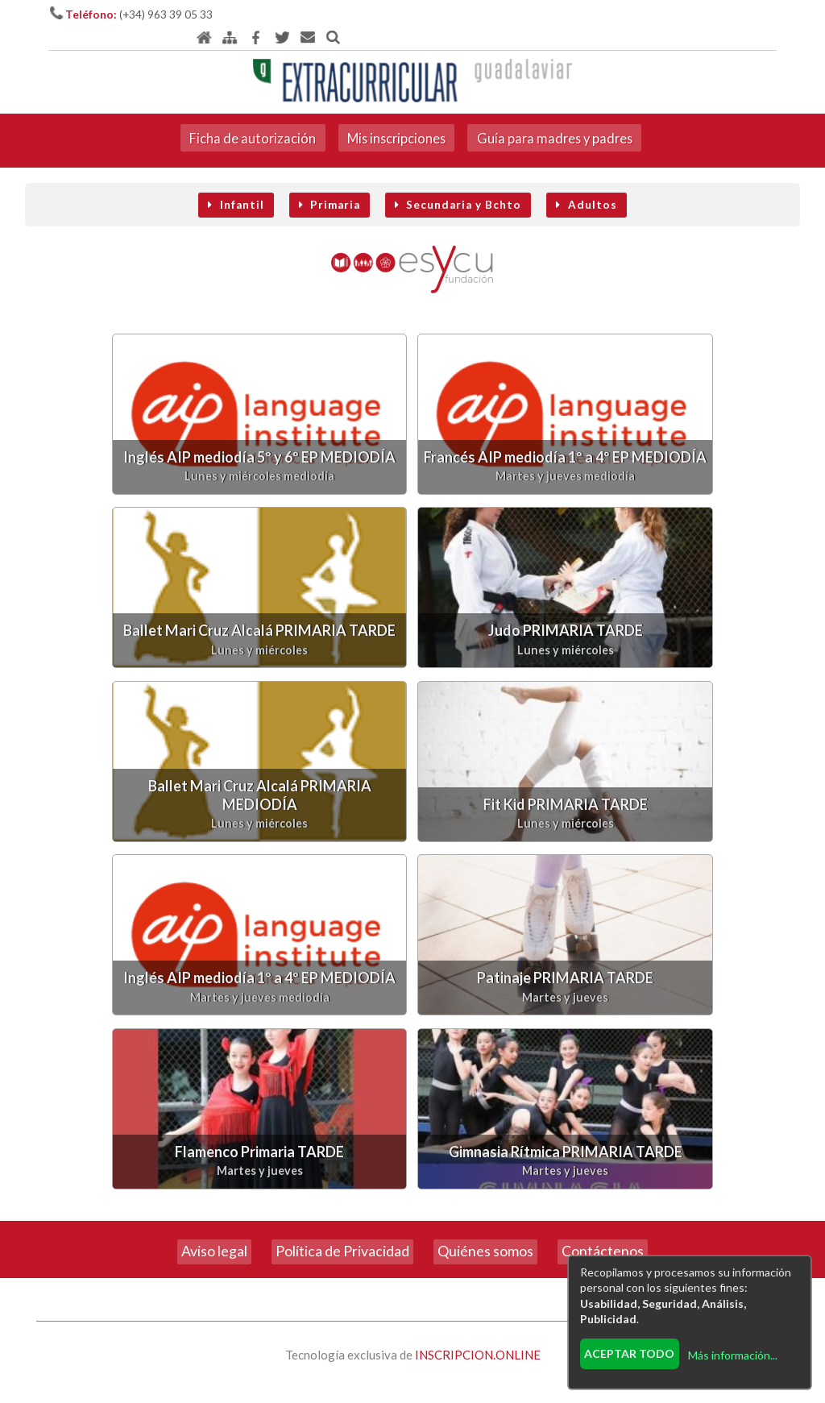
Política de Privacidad (342, 1234)
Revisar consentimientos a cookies (413, 1393)
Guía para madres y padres (558, 117)
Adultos (586, 185)
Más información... (731, 1353)
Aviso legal (214, 1234)
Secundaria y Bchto (458, 185)
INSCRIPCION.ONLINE (478, 1337)
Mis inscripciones (395, 117)
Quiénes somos (485, 1234)
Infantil (235, 185)
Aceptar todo (628, 1352)
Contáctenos (603, 1234)
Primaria (329, 185)
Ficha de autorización (248, 117)
